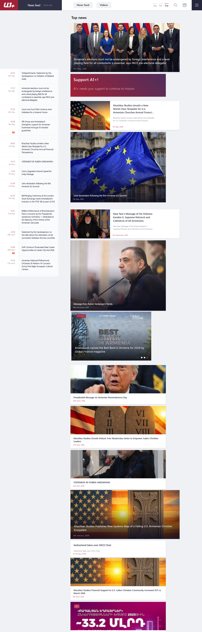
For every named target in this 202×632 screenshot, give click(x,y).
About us (81, 601)
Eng (166, 5)
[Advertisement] (40, 259)
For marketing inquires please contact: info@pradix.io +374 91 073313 (109, 619)
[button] (141, 191)
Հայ (155, 5)
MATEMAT (93, 625)
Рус (160, 5)
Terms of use (97, 601)
